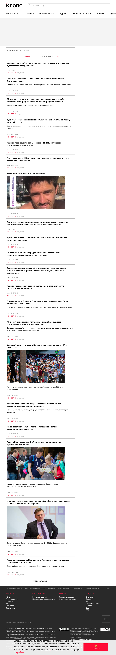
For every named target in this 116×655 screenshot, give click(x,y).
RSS (87, 610)
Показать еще (40, 581)
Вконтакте (90, 597)
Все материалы (13, 13)
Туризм (63, 13)
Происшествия (46, 13)
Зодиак (100, 13)
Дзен (88, 608)
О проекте (78, 588)
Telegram (89, 599)
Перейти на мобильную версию (18, 622)
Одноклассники (92, 603)
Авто (8, 603)
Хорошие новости (82, 13)
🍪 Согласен (96, 647)
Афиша (30, 13)
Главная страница (14, 588)
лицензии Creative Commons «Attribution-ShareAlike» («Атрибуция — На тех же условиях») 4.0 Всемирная (84, 631)
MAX (88, 601)
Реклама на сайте (32, 588)
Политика (10, 606)
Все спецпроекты (39, 597)
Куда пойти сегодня (67, 599)
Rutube (89, 606)
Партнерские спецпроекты (43, 599)
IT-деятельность (92, 588)
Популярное (42, 56)
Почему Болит (64, 588)
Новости (11, 73)
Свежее (27, 56)
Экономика (10, 608)
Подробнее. (19, 652)
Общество (10, 601)
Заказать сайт (49, 588)
